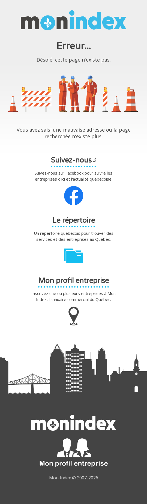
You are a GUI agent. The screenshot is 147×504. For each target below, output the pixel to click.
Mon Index (60, 478)
